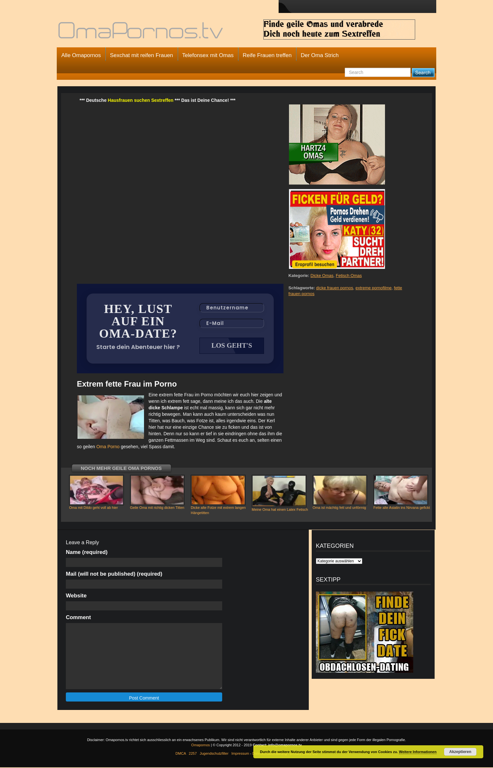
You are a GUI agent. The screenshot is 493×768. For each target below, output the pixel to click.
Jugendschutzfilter (214, 754)
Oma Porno (108, 447)
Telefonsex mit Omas (208, 55)
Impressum (240, 754)
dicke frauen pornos (334, 287)
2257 (193, 754)
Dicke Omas (321, 275)
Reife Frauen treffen (267, 55)
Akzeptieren (460, 752)
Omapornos (200, 746)
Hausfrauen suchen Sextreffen (140, 100)
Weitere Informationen (418, 752)
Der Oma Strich (320, 55)
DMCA (180, 754)
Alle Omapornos (81, 55)
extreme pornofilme (373, 287)
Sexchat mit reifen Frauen (141, 55)
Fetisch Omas (349, 275)
